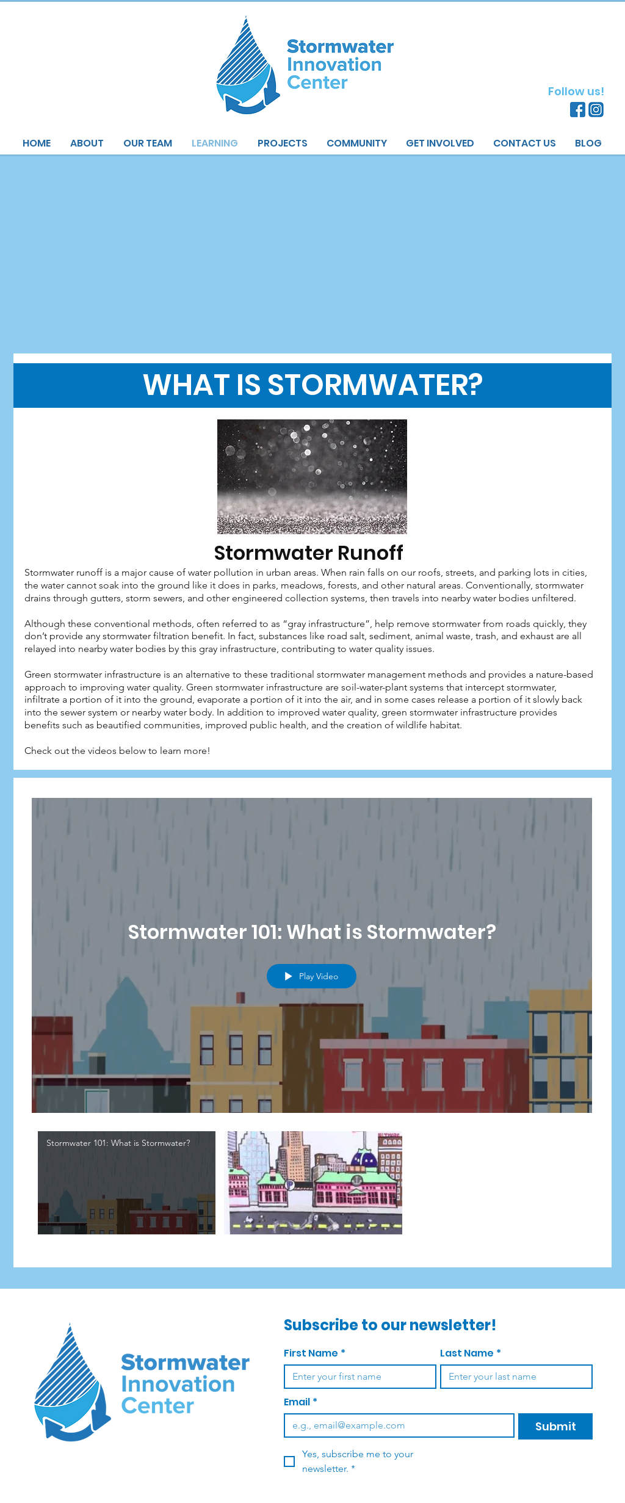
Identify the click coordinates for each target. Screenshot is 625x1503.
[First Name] (356, 1377)
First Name (314, 1353)
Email (300, 1402)
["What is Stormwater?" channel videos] (312, 1186)
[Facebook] (577, 109)
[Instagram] (596, 109)
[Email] (395, 1425)
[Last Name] (512, 1377)
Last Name (470, 1353)
